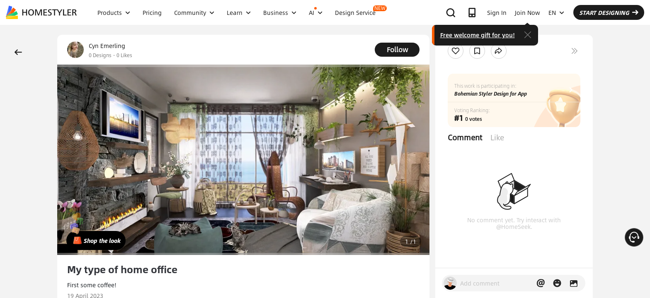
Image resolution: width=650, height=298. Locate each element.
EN (556, 12)
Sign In (497, 12)
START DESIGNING (608, 12)
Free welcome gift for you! (477, 35)
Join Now (527, 12)
